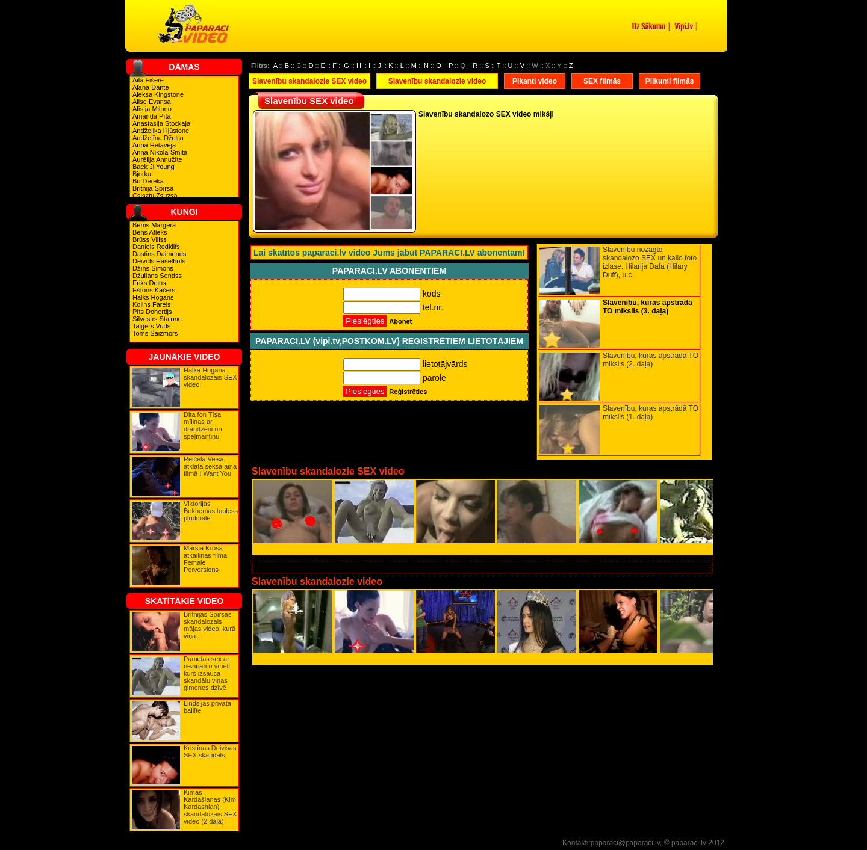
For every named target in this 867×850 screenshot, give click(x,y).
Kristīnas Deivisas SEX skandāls (210, 751)
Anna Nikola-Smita (159, 152)
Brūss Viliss (149, 239)
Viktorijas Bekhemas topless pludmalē (211, 511)
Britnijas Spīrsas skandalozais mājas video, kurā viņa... (209, 625)
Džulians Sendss (157, 275)
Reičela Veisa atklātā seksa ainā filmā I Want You (210, 466)
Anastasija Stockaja (161, 123)
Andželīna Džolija (158, 137)
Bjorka (141, 173)
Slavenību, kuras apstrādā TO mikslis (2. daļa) (650, 359)
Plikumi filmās (669, 81)
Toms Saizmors (155, 333)
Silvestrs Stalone (157, 318)
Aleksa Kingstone (158, 94)
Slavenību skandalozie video (437, 81)
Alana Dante (150, 87)
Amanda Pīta (151, 116)
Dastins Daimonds (159, 253)
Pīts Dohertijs (152, 311)
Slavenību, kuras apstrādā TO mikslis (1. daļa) (650, 412)
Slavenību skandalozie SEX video (309, 81)
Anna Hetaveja (154, 145)
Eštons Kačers (153, 290)
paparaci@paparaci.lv (625, 843)
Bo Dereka (148, 181)
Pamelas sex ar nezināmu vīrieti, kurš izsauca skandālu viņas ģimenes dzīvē (208, 673)
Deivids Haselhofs (158, 261)
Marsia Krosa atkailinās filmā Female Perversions (205, 558)
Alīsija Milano (152, 108)
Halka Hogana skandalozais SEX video (210, 377)
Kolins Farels (151, 304)
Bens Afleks (149, 232)
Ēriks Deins (149, 282)
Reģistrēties (408, 391)
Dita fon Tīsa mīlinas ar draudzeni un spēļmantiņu (203, 425)
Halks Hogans (152, 297)
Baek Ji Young (153, 166)
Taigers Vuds (151, 326)
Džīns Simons (152, 268)
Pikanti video (534, 81)
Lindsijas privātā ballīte (207, 707)
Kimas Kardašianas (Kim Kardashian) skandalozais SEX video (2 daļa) (210, 807)
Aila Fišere (148, 80)
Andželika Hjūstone (160, 130)
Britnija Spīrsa (152, 188)
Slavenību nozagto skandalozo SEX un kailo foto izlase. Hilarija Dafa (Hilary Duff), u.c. (650, 262)
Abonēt (400, 321)
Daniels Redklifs (156, 246)
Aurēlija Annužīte (157, 159)
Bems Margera (154, 225)
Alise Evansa (151, 101)
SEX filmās (602, 81)
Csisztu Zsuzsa (155, 195)
